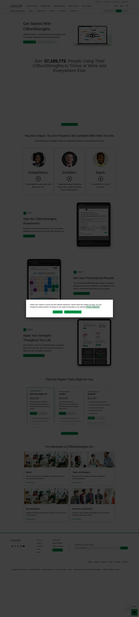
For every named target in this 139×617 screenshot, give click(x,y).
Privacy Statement (93, 307)
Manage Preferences (72, 312)
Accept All (57, 312)
